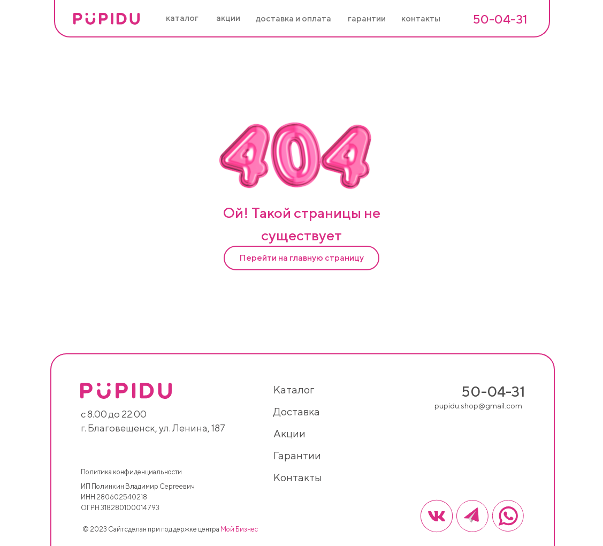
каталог (293, 389)
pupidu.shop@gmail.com (478, 405)
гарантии (297, 455)
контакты (297, 477)
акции (289, 433)
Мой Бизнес (239, 529)
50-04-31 (500, 19)
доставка (296, 411)
